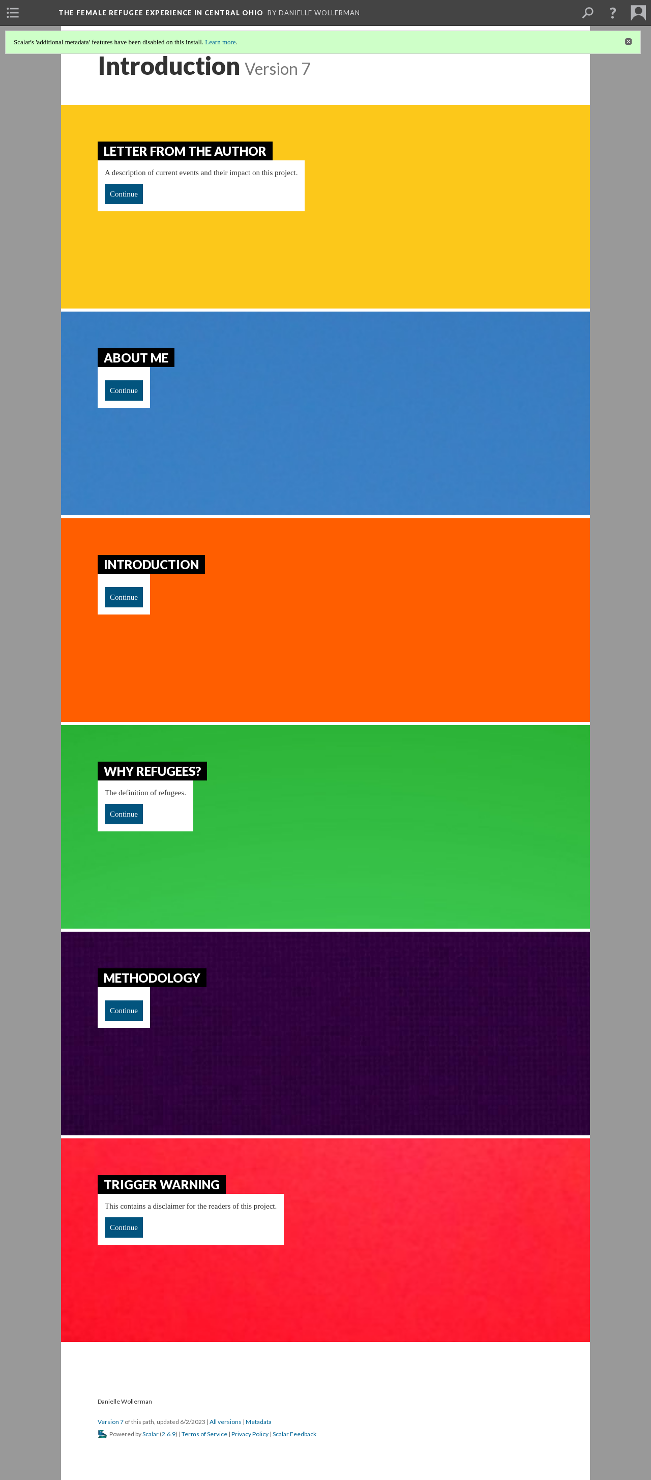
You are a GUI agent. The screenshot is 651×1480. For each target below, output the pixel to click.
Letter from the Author (185, 151)
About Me (136, 357)
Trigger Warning (162, 1184)
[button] (613, 12)
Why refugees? (152, 771)
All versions (226, 1422)
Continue (124, 194)
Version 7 (111, 1422)
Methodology (152, 977)
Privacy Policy (250, 1434)
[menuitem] (12, 12)
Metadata (259, 1422)
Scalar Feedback (294, 1434)
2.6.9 (168, 1434)
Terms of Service (204, 1434)
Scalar (150, 1434)
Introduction (151, 564)
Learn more (220, 42)
